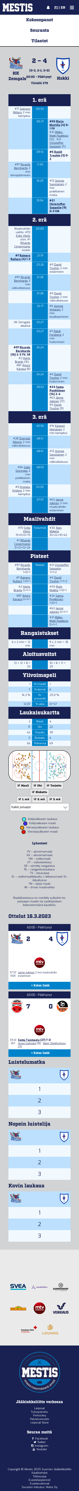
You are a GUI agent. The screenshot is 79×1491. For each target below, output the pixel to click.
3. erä (54, 799)
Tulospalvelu (39, 1412)
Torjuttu (54, 786)
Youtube (41, 1449)
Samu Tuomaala (29, 1040)
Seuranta (39, 30)
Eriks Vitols (23, 236)
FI (56, 8)
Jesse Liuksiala (27, 1043)
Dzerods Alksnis (21, 440)
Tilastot (39, 41)
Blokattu (39, 792)
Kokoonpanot (39, 20)
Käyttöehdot (39, 1473)
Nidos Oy (52, 1487)
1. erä (23, 799)
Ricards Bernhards (22, 166)
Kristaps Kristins (21, 488)
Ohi (37, 786)
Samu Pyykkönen (57, 388)
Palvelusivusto (39, 1419)
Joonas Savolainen (57, 182)
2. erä (39, 799)
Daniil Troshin (56, 153)
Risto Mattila (57, 123)
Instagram (41, 1445)
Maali (23, 786)
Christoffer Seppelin (56, 144)
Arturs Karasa (23, 367)
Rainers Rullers (20, 257)
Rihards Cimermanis (22, 244)
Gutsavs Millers (21, 110)
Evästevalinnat (39, 1483)
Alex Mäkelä (56, 529)
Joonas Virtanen (56, 307)
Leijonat (39, 1408)
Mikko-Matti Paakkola (59, 133)
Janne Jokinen (56, 399)
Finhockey (39, 1415)
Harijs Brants (22, 359)
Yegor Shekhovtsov (54, 1043)
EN (63, 8)
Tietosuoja (39, 1476)
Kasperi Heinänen (57, 427)
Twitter (41, 1442)
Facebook (41, 1438)
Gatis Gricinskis (23, 469)
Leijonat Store (40, 1422)
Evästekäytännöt (39, 1480)
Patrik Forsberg (55, 333)
